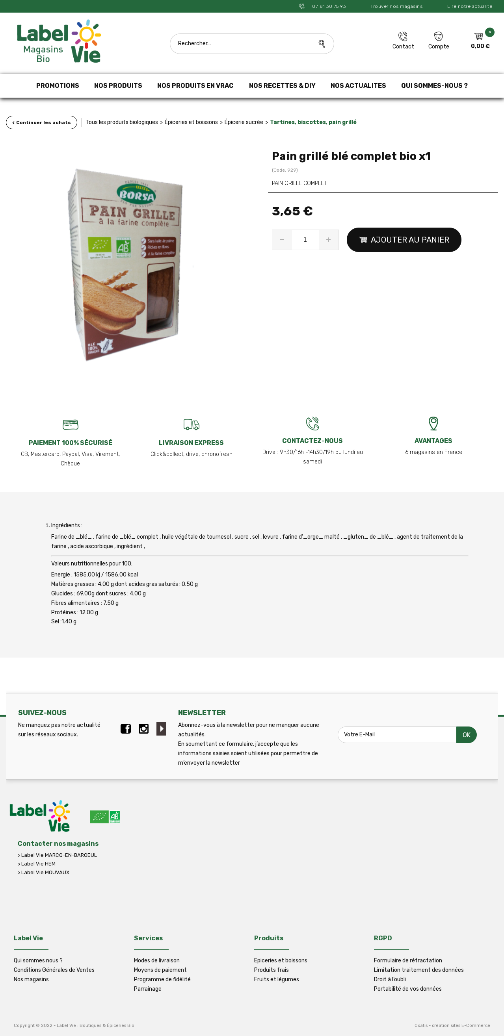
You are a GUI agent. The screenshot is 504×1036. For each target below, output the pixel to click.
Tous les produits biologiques (122, 122)
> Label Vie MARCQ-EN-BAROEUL (57, 855)
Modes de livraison (157, 960)
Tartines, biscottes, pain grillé (313, 122)
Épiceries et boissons (191, 122)
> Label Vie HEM (37, 864)
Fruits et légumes (276, 979)
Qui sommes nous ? (38, 960)
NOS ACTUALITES (358, 85)
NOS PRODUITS (118, 85)
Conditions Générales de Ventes (54, 970)
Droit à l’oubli (390, 979)
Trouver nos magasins (396, 6)
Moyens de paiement (160, 970)
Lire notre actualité (469, 6)
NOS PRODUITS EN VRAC (195, 85)
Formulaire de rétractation (408, 960)
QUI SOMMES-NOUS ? (434, 85)
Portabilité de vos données (408, 989)
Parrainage (148, 989)
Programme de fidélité (162, 979)
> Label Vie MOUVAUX (43, 872)
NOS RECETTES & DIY (282, 85)
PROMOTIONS (57, 85)
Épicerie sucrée (244, 122)
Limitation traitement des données (419, 970)
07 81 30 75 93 (328, 6)
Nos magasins (31, 979)
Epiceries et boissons (280, 960)
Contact (403, 46)
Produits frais (271, 970)
